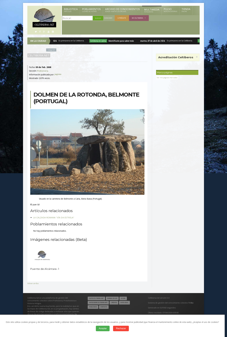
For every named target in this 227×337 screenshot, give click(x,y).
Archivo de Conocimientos (122, 10)
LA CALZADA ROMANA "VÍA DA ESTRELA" (53, 217)
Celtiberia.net (38, 55)
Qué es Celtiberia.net (97, 299)
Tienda (186, 10)
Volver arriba (33, 283)
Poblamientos (91, 10)
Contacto (105, 307)
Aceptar (103, 328)
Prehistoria (43, 70)
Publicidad (93, 307)
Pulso (170, 10)
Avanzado (108, 18)
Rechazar (121, 328)
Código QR (52, 50)
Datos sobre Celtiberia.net (100, 303)
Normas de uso (116, 299)
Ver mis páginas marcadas (168, 77)
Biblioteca (71, 10)
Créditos (118, 303)
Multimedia (151, 10)
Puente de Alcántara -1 (46, 268)
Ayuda (128, 299)
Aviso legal (130, 303)
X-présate (122, 18)
